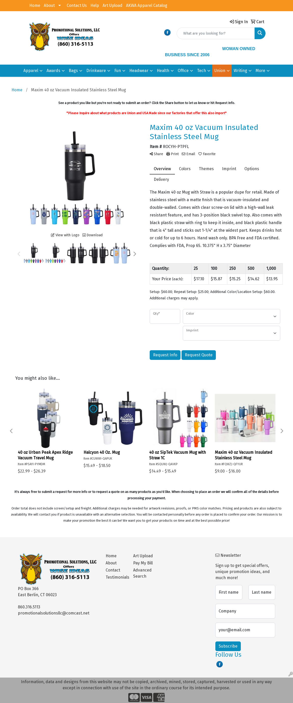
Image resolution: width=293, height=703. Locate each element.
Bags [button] (73, 70)
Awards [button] (53, 70)
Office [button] (183, 70)
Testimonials (116, 577)
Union (219, 70)
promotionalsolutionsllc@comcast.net (53, 613)
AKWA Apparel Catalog (146, 5)
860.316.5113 (29, 607)
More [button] (260, 70)
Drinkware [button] (96, 70)
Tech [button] (201, 70)
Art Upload (112, 5)
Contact (113, 570)
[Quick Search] (216, 33)
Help (94, 5)
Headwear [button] (138, 70)
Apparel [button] (30, 70)
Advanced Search (142, 573)
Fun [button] (117, 70)
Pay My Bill (143, 563)
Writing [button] (240, 70)
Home (34, 5)
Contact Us (77, 5)
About (49, 5)
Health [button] (163, 70)
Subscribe (228, 646)
